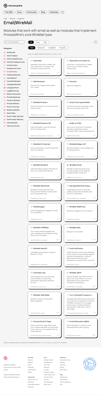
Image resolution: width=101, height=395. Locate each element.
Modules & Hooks (49, 372)
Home (5, 18)
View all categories (65, 382)
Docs (19, 12)
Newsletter (31, 382)
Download (54, 12)
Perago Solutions (13, 377)
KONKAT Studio (14, 375)
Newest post (63, 377)
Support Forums (33, 380)
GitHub (30, 372)
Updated (52, 48)
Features (30, 360)
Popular (62, 48)
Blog (43, 12)
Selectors (46, 368)
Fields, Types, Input (49, 375)
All (31, 42)
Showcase (31, 368)
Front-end (47, 365)
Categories (21, 18)
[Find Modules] (14, 42)
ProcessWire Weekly (34, 385)
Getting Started (48, 360)
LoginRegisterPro (56, 343)
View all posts (64, 380)
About (29, 365)
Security (46, 380)
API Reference (48, 363)
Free (38, 42)
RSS (61, 385)
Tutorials (46, 370)
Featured (41, 48)
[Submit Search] (62, 12)
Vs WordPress (32, 370)
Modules (12, 18)
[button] (94, 42)
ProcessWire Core (65, 360)
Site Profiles (63, 370)
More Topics (47, 385)
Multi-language (48, 382)
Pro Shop (62, 365)
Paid (45, 42)
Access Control (48, 377)
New (32, 48)
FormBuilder (44, 343)
